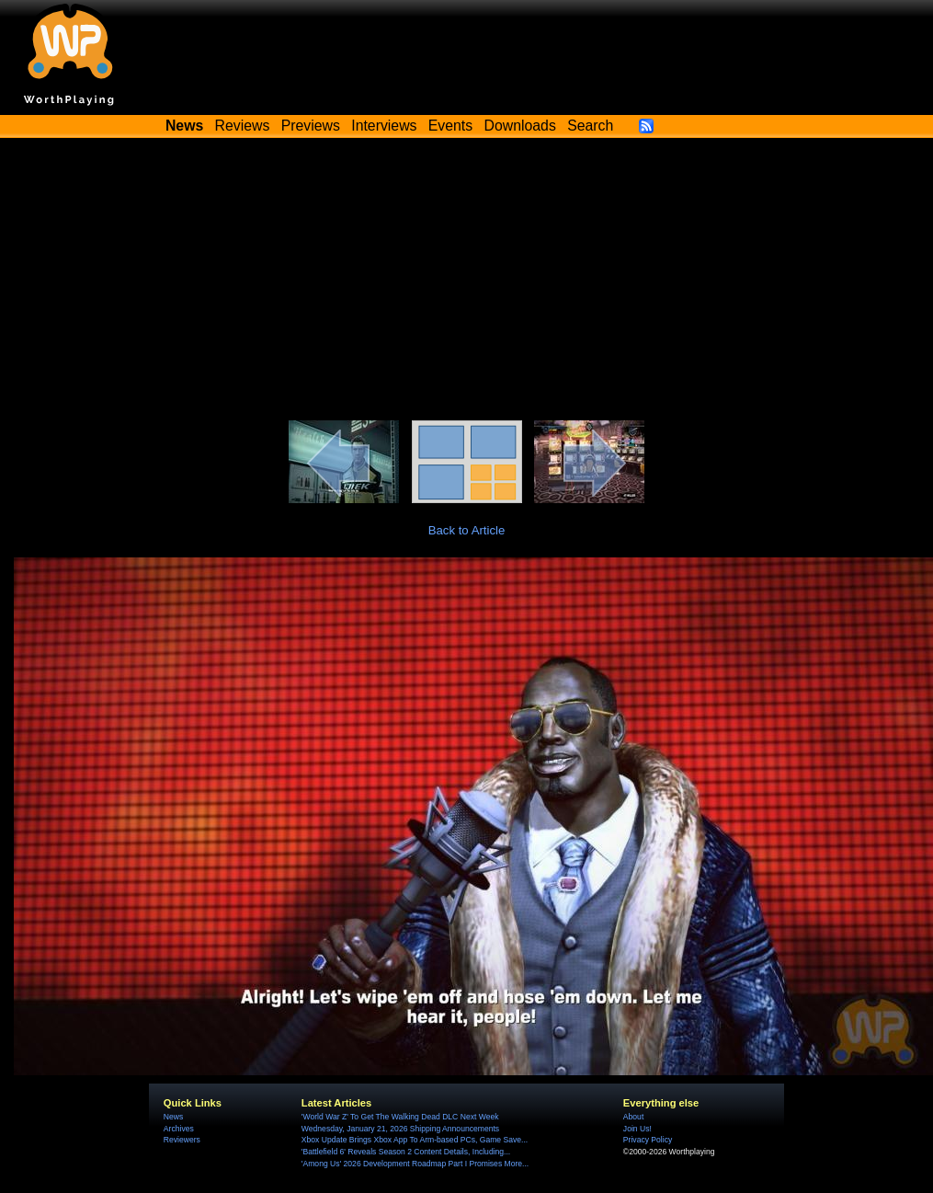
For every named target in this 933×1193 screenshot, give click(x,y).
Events (450, 125)
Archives (179, 1128)
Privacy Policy (647, 1139)
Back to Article (467, 530)
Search (590, 125)
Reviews (242, 125)
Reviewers (182, 1139)
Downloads (520, 125)
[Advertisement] (467, 282)
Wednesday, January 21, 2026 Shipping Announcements (400, 1128)
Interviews (383, 125)
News (173, 1116)
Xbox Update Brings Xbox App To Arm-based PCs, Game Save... (415, 1139)
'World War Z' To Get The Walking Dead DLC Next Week (400, 1116)
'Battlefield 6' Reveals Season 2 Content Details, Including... (406, 1151)
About (633, 1116)
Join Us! (637, 1128)
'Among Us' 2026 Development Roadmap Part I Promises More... (415, 1163)
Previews (310, 125)
